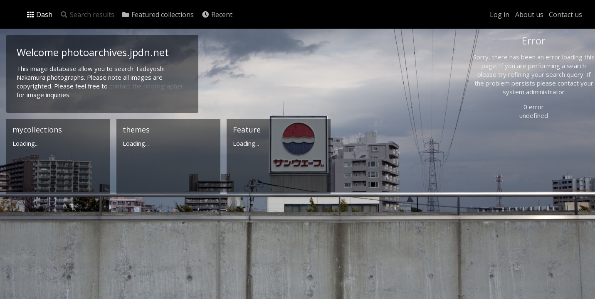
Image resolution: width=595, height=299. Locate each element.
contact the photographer (146, 86)
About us (529, 14)
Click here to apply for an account (526, 294)
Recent (216, 14)
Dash (39, 14)
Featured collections (157, 14)
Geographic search (513, 160)
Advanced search (511, 169)
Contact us (565, 14)
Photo (497, 59)
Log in (499, 14)
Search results (87, 14)
